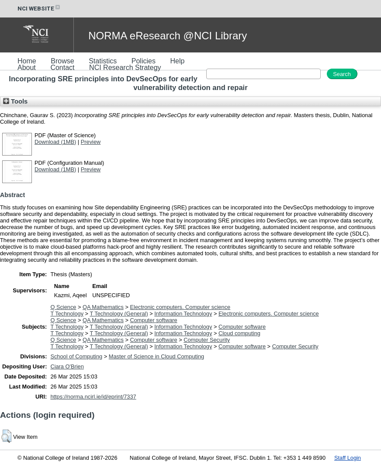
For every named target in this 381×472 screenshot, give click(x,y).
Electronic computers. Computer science (180, 307)
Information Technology (183, 313)
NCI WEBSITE (39, 8)
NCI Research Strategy (125, 67)
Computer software (153, 320)
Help (177, 61)
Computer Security (207, 340)
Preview (91, 142)
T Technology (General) (119, 313)
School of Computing (76, 356)
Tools (15, 101)
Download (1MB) (55, 142)
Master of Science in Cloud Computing (156, 356)
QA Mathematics (103, 307)
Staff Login (347, 458)
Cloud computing (239, 333)
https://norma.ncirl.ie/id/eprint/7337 (93, 396)
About (26, 67)
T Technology (66, 313)
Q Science (63, 307)
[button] (6, 436)
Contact (62, 67)
